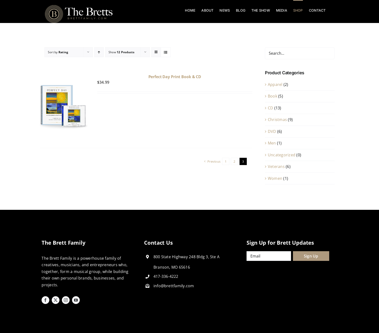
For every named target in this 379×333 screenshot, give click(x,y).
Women (275, 178)
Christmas (277, 119)
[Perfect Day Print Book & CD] (64, 77)
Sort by (58, 52)
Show (121, 52)
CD (270, 108)
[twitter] (55, 300)
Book (272, 96)
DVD (272, 131)
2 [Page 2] (234, 161)
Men (272, 143)
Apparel (275, 84)
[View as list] (165, 52)
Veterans (276, 166)
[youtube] (76, 300)
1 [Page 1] (225, 161)
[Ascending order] (99, 52)
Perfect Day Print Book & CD (174, 76)
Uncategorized (281, 155)
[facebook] (45, 300)
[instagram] (66, 300)
